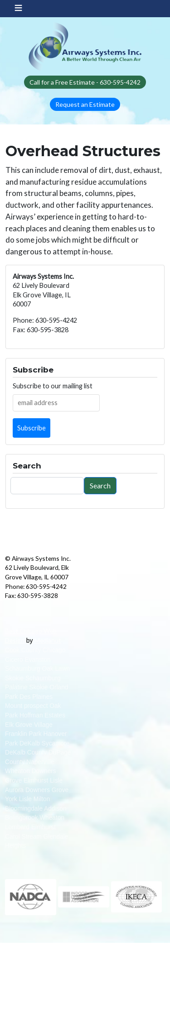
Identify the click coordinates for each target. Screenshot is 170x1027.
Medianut (47, 640)
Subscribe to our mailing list (52, 386)
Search (100, 485)
